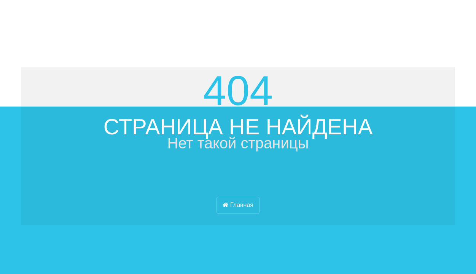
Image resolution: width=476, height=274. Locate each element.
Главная (238, 205)
